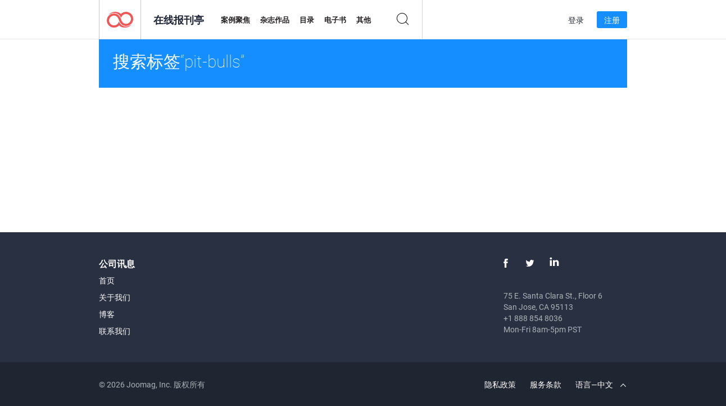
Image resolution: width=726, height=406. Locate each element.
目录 (307, 20)
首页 (107, 280)
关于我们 (114, 297)
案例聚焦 (235, 20)
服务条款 (545, 384)
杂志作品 (274, 20)
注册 (612, 20)
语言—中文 (600, 384)
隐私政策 (500, 384)
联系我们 (114, 331)
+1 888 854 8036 (532, 318)
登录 (576, 20)
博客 (107, 314)
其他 (363, 20)
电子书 (335, 20)
